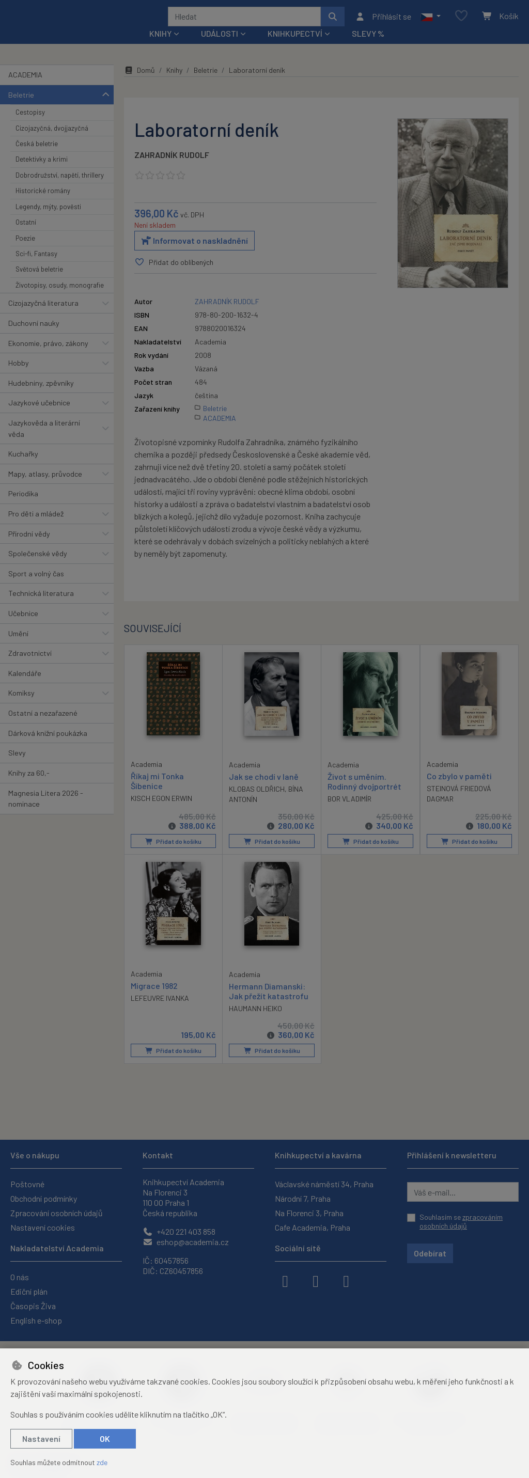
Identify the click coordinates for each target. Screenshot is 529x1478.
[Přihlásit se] (383, 23)
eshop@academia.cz (186, 1242)
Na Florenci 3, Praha (309, 1213)
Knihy (174, 84)
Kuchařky (23, 467)
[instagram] (315, 1280)
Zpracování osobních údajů (56, 1213)
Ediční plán (29, 1291)
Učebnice (23, 627)
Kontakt (158, 1155)
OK (105, 1438)
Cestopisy (30, 126)
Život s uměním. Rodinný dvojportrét (364, 795)
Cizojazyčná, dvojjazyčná (51, 141)
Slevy (17, 766)
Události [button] (219, 47)
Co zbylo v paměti (459, 789)
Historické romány (42, 204)
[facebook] (285, 1280)
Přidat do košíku (173, 854)
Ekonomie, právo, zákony (48, 356)
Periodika (23, 507)
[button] (431, 23)
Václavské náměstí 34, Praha (324, 1184)
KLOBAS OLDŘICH (257, 802)
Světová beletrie (39, 283)
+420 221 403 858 (179, 1231)
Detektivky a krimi (41, 173)
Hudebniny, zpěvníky (41, 396)
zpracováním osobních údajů (461, 1222)
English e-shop (36, 1320)
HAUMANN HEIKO (255, 1021)
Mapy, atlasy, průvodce (45, 487)
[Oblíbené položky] (461, 23)
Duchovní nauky (33, 337)
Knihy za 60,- (29, 786)
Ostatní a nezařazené (42, 726)
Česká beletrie (36, 157)
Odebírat (430, 1253)
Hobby (18, 376)
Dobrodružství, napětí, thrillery (59, 189)
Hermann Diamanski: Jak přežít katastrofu (268, 1004)
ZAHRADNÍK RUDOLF (171, 169)
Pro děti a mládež (36, 527)
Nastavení (41, 1438)
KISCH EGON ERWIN (161, 812)
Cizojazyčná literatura (43, 316)
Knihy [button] (160, 47)
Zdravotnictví (30, 667)
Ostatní (25, 236)
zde (102, 1462)
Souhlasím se (461, 1222)
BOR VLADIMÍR (349, 812)
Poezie (25, 251)
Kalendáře (24, 687)
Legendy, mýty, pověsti (48, 220)
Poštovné (27, 1184)
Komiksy (21, 706)
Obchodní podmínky (43, 1198)
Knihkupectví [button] (295, 47)
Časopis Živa (33, 1306)
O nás (19, 1277)
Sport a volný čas (36, 587)
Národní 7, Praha (303, 1198)
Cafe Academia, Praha (312, 1227)
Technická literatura (41, 607)
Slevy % (368, 47)
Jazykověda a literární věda (44, 442)
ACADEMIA (25, 88)
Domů (139, 84)
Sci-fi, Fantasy (36, 267)
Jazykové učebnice (39, 416)
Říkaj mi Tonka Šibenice (157, 794)
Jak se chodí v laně (264, 790)
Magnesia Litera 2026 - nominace (45, 812)
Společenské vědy (37, 567)
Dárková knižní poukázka (47, 746)
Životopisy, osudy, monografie (59, 299)
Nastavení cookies (42, 1227)
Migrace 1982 (154, 999)
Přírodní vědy (29, 547)
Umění (18, 646)
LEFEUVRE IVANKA (160, 1011)
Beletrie (21, 108)
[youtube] (346, 1280)
